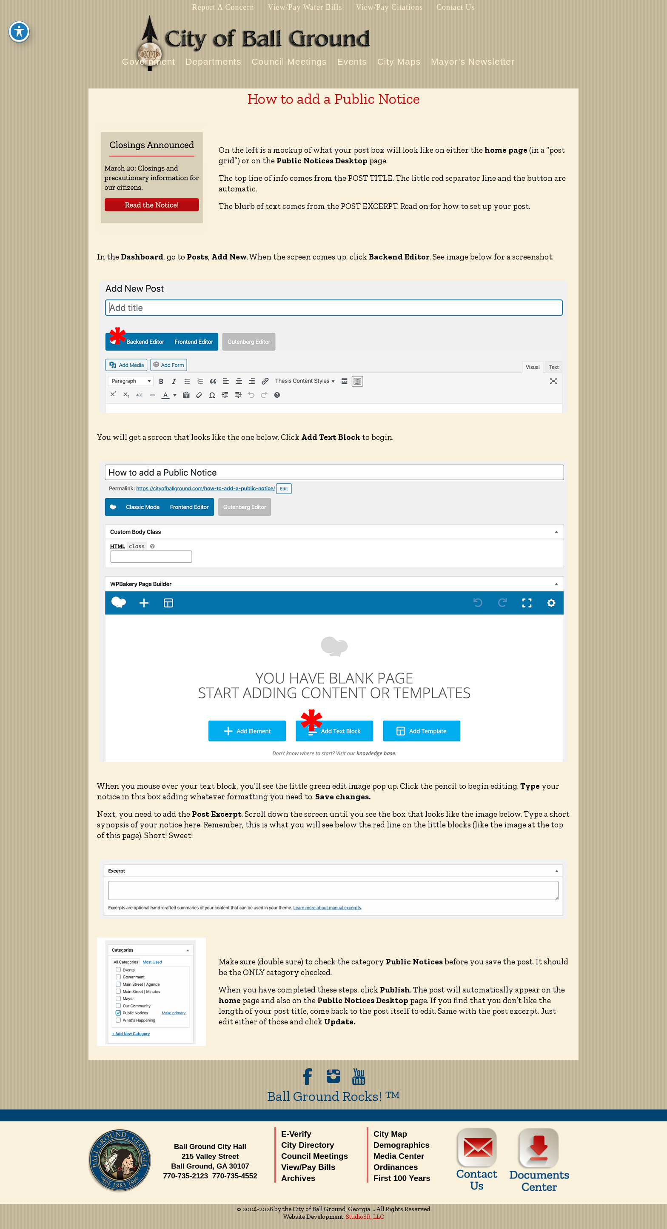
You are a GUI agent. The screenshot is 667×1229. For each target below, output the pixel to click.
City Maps (399, 61)
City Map (390, 1133)
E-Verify (296, 1133)
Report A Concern (223, 7)
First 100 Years (401, 1178)
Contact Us (455, 7)
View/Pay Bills (308, 1167)
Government (149, 61)
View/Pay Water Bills (305, 7)
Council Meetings (289, 61)
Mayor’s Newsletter (473, 61)
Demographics (401, 1145)
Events (352, 61)
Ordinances (395, 1167)
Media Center (398, 1156)
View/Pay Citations (389, 7)
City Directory (307, 1145)
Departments (213, 61)
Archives (298, 1178)
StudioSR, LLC (365, 1216)
